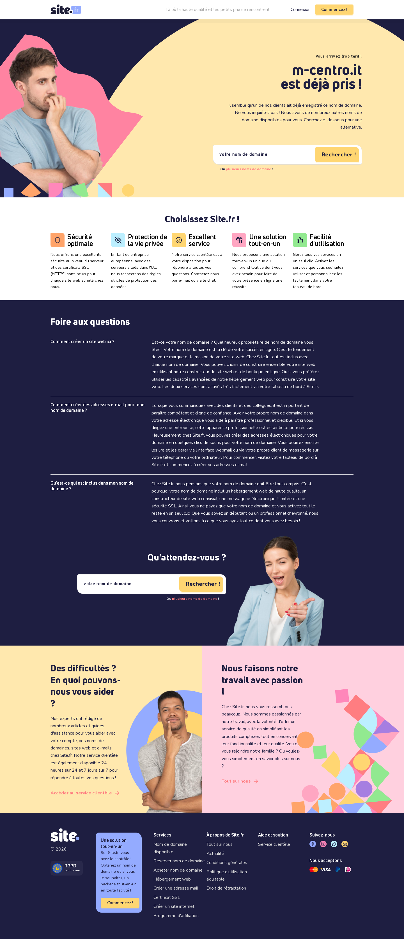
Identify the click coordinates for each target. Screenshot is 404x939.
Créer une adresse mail (175, 888)
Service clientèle (274, 844)
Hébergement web (172, 879)
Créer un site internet (173, 906)
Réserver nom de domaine (179, 861)
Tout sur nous (236, 781)
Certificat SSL (166, 897)
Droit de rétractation (226, 888)
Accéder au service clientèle (81, 793)
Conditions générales (226, 863)
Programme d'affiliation (176, 916)
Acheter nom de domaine (178, 870)
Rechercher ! (339, 154)
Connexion (301, 9)
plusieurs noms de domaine (248, 169)
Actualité (215, 854)
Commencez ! (334, 9)
